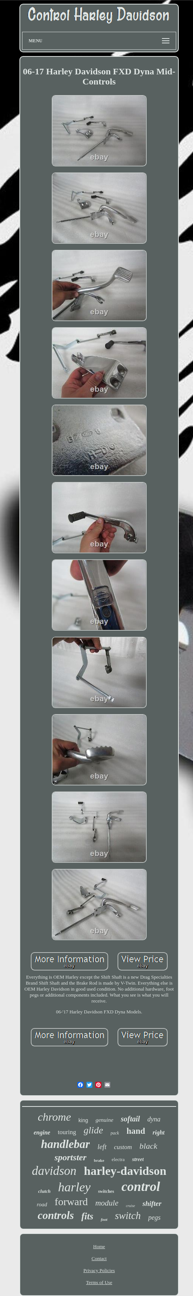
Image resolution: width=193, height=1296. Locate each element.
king (83, 1120)
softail (130, 1119)
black (148, 1146)
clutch (44, 1191)
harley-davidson (125, 1171)
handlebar (65, 1144)
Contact (99, 1258)
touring (67, 1132)
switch (128, 1215)
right (159, 1132)
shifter (152, 1203)
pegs (154, 1217)
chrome (54, 1117)
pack (115, 1133)
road (42, 1204)
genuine (104, 1120)
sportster (70, 1157)
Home (99, 1246)
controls (56, 1215)
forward (71, 1201)
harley (74, 1187)
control (141, 1186)
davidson (54, 1171)
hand (135, 1131)
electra (118, 1159)
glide (93, 1130)
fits (87, 1216)
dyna (153, 1119)
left (101, 1147)
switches (106, 1191)
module (107, 1202)
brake (99, 1160)
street (138, 1159)
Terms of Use (99, 1282)
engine (42, 1132)
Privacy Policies (99, 1270)
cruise (130, 1206)
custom (123, 1147)
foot (104, 1219)
